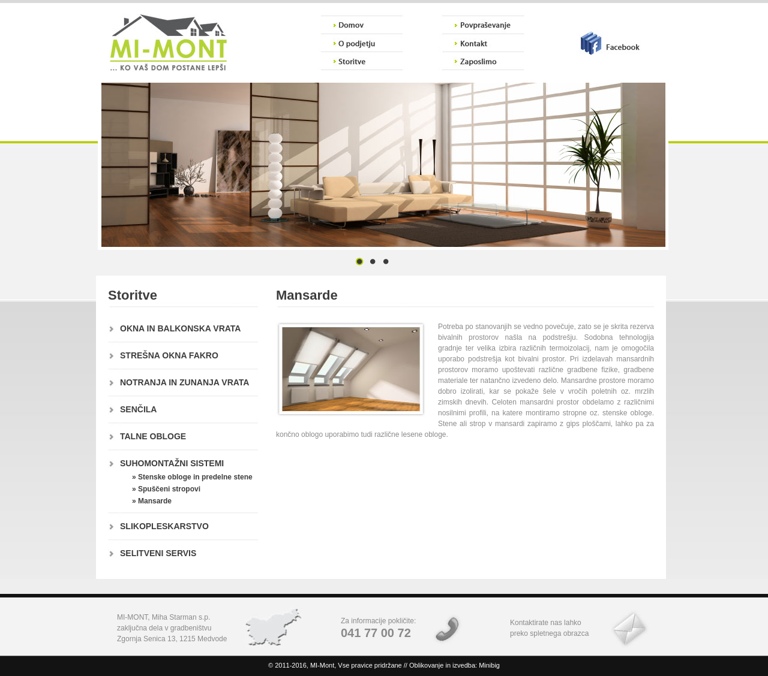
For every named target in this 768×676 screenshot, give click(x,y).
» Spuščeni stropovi (166, 489)
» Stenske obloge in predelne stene (192, 477)
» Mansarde (152, 501)
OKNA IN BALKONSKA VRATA (180, 328)
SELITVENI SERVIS (158, 553)
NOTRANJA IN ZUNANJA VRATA (184, 382)
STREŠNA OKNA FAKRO (169, 355)
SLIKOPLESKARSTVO (164, 526)
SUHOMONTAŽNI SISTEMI (172, 463)
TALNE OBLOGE (153, 436)
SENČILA (138, 409)
